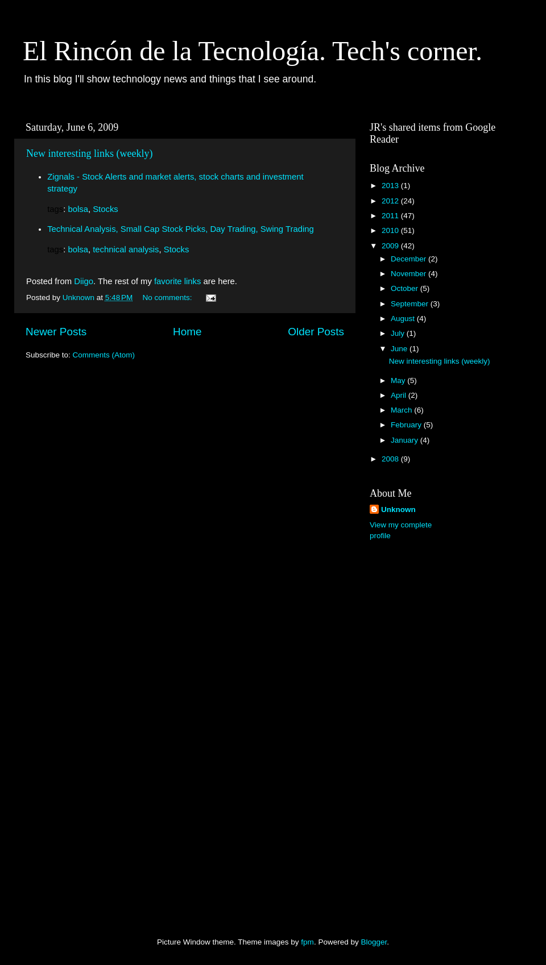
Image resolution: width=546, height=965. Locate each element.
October (405, 288)
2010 (391, 230)
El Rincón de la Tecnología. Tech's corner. (252, 51)
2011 (391, 215)
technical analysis (126, 249)
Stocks (105, 209)
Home (187, 332)
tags (55, 209)
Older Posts (316, 332)
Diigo (83, 281)
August (404, 318)
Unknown (398, 509)
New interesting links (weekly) (89, 153)
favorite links (177, 281)
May (399, 380)
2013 (391, 185)
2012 (391, 201)
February (407, 425)
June (400, 348)
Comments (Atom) (104, 355)
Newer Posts (56, 332)
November (409, 273)
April (399, 395)
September (411, 304)
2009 (391, 246)
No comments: (169, 297)
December (409, 259)
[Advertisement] (415, 729)
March (402, 410)
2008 (391, 459)
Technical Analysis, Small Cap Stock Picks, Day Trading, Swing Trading (180, 229)
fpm (307, 942)
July (399, 333)
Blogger (374, 942)
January (405, 440)
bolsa (78, 209)
